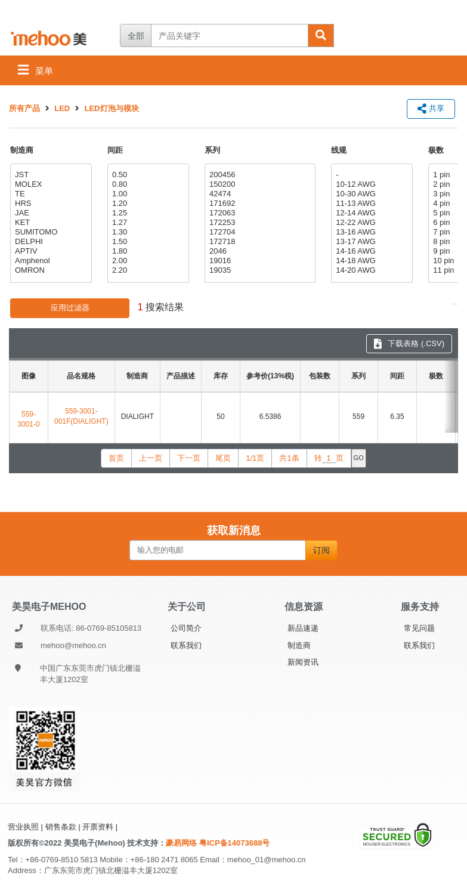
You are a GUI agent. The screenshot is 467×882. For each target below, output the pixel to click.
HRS (49, 203)
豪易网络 (182, 842)
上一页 (150, 458)
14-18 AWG (370, 261)
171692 (258, 203)
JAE (49, 213)
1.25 (147, 213)
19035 (258, 270)
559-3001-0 (28, 419)
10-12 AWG (370, 184)
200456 (258, 175)
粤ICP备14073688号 (234, 842)
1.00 (147, 194)
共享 (430, 108)
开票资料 (97, 826)
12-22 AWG (370, 222)
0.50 (147, 175)
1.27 (147, 222)
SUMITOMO (49, 232)
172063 (258, 213)
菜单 (35, 69)
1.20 (147, 203)
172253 (258, 222)
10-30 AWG (370, 194)
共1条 (289, 458)
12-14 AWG (370, 213)
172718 (258, 241)
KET (49, 222)
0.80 (147, 184)
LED (62, 108)
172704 (258, 232)
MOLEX (49, 184)
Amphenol (49, 261)
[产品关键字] (229, 35)
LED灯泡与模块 (112, 108)
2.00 (147, 261)
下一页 (188, 458)
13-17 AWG (370, 241)
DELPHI (49, 241)
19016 (258, 261)
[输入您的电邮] (217, 550)
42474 (258, 194)
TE (49, 194)
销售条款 (60, 826)
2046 (258, 251)
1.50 (147, 241)
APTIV (49, 251)
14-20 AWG (370, 270)
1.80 (147, 251)
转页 (329, 458)
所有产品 (24, 108)
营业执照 (23, 826)
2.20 (147, 270)
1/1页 (255, 458)
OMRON (49, 270)
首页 (116, 458)
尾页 (223, 458)
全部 (136, 36)
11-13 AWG (370, 203)
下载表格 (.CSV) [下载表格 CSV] (409, 343)
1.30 (147, 232)
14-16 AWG (370, 251)
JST (49, 175)
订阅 (321, 550)
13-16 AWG (370, 232)
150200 (258, 184)
